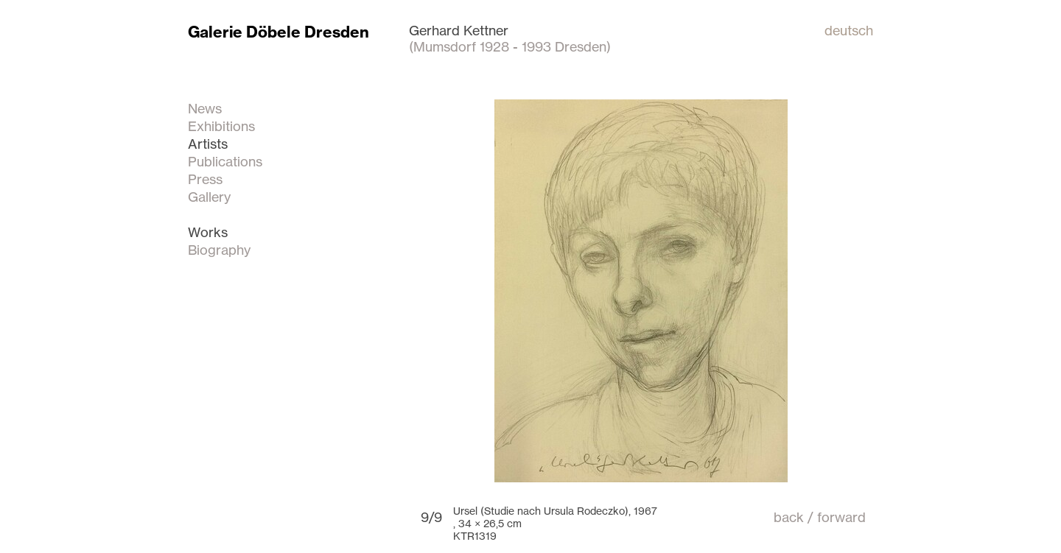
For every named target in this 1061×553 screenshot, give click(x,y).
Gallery (209, 197)
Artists (208, 143)
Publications (225, 161)
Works (208, 232)
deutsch (848, 30)
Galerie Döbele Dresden (278, 32)
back (789, 517)
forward (841, 517)
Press (205, 179)
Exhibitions (221, 126)
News (205, 108)
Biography (219, 250)
